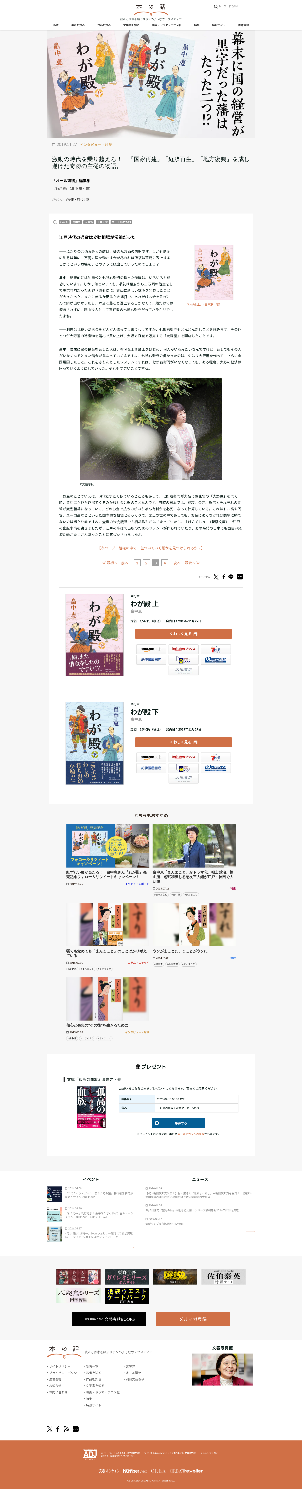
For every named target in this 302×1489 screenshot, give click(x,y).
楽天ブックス (184, 649)
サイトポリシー (60, 1366)
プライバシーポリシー (64, 1373)
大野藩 (89, 222)
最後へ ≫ (192, 563)
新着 (56, 25)
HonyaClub (216, 660)
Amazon (151, 649)
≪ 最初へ (109, 563)
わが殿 (64, 222)
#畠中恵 (158, 964)
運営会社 (55, 1379)
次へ (177, 563)
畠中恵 (76, 222)
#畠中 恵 (175, 894)
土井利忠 (102, 222)
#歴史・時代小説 (77, 199)
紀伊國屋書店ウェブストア (151, 660)
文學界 (130, 1366)
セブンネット (216, 649)
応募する (169, 1123)
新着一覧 (92, 1366)
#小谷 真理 (172, 964)
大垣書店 (184, 670)
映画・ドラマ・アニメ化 (167, 25)
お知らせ (55, 1385)
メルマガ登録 (193, 1319)
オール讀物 (133, 1373)
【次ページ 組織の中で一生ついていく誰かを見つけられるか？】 (151, 548)
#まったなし (160, 894)
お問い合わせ (58, 1392)
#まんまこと (191, 894)
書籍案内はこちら (110, 1319)
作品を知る (104, 25)
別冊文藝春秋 (135, 1379)
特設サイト (219, 25)
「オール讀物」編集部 (71, 180)
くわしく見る (181, 633)
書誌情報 (243, 25)
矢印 (130, 1247)
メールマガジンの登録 (190, 1134)
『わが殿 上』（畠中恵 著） (203, 304)
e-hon (184, 660)
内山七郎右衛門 (121, 222)
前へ (124, 563)
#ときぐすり (104, 968)
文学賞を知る (131, 25)
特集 (197, 25)
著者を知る (78, 25)
